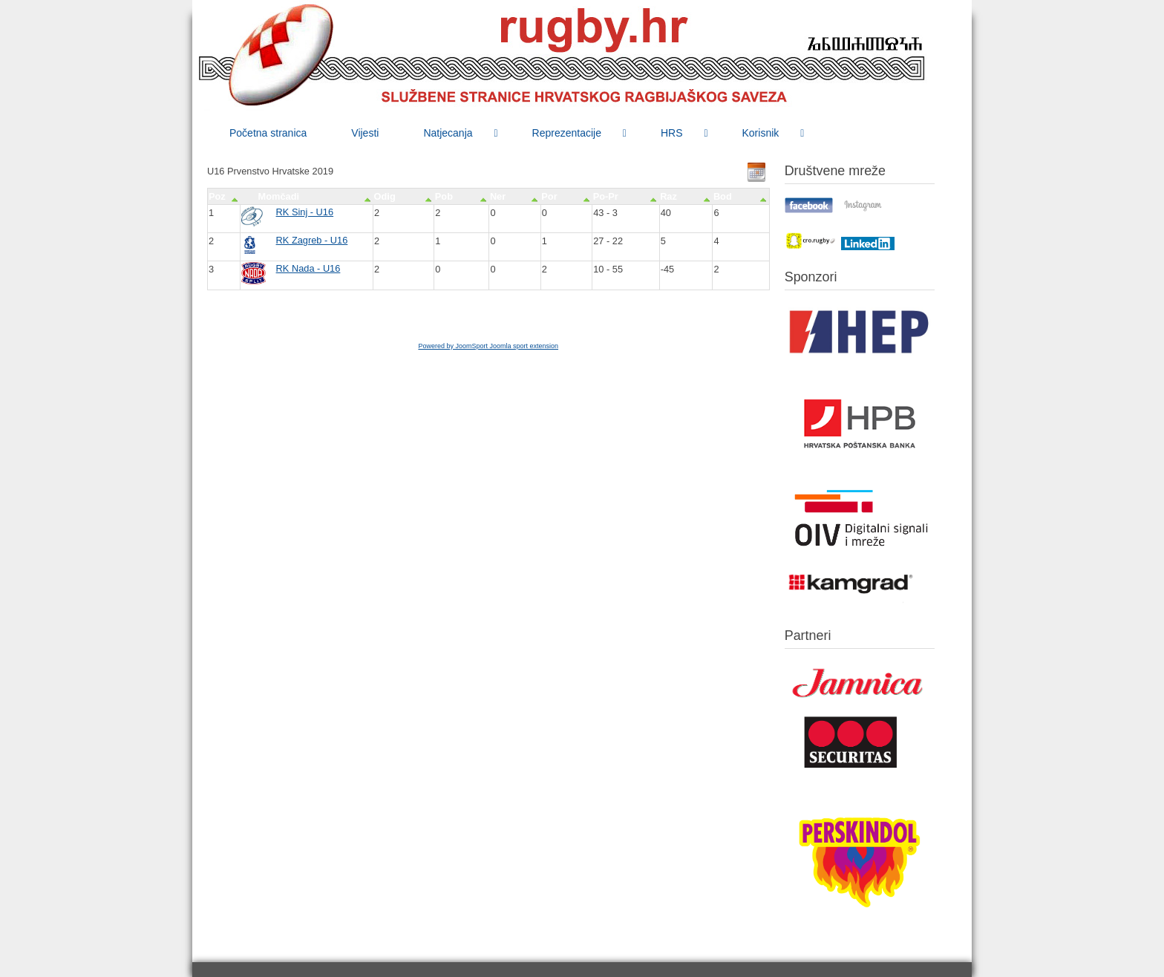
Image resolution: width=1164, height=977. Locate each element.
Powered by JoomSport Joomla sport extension (488, 346)
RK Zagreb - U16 (312, 240)
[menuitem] (268, 133)
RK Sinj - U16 (305, 212)
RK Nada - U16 (308, 268)
